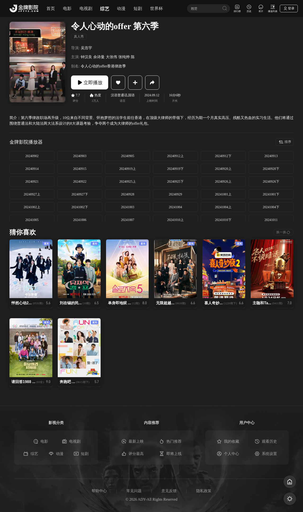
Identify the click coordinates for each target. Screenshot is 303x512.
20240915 (79, 169)
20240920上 (223, 169)
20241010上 (175, 220)
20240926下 (271, 181)
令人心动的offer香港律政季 (103, 66)
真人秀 (79, 36)
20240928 (127, 194)
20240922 (79, 181)
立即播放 (90, 82)
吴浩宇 (86, 48)
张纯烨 (124, 57)
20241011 (270, 220)
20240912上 (175, 156)
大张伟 (111, 57)
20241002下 (79, 207)
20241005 (32, 220)
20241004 (175, 207)
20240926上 (223, 181)
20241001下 (271, 194)
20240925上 (127, 181)
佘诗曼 (99, 57)
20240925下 (175, 181)
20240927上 (32, 194)
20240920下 (271, 169)
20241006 (79, 220)
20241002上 (32, 207)
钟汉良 (86, 57)
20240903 (79, 156)
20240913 (271, 156)
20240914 (32, 169)
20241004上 (223, 207)
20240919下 (175, 169)
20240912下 (223, 156)
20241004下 (271, 207)
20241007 (127, 220)
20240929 (175, 194)
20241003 (127, 207)
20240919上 (127, 169)
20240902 (32, 156)
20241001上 (223, 194)
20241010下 (223, 220)
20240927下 (79, 194)
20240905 (127, 156)
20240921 (32, 181)
